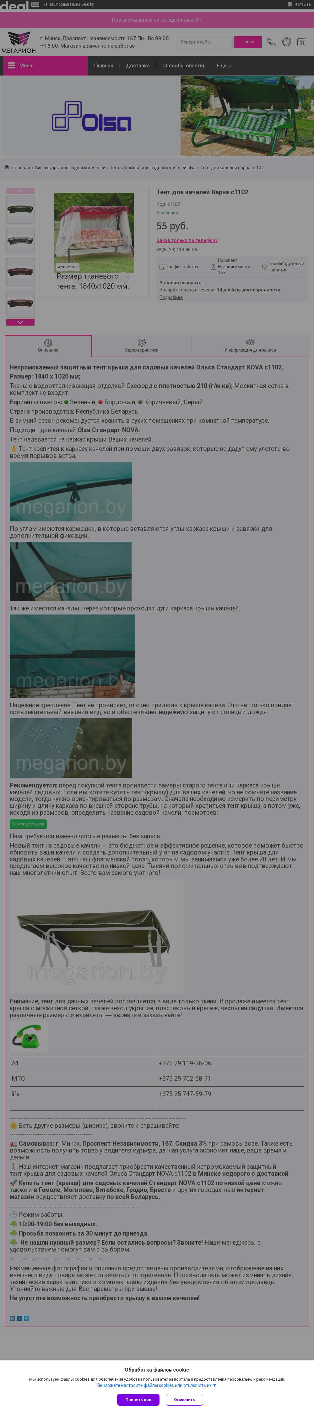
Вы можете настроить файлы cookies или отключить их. (155, 1385)
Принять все (138, 1399)
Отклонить (184, 1399)
